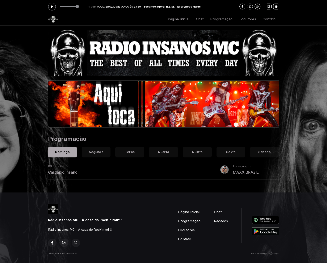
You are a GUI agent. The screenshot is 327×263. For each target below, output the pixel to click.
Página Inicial (178, 19)
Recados (221, 221)
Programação (221, 19)
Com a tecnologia (264, 253)
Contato (269, 19)
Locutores (247, 19)
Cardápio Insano (63, 172)
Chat (200, 19)
